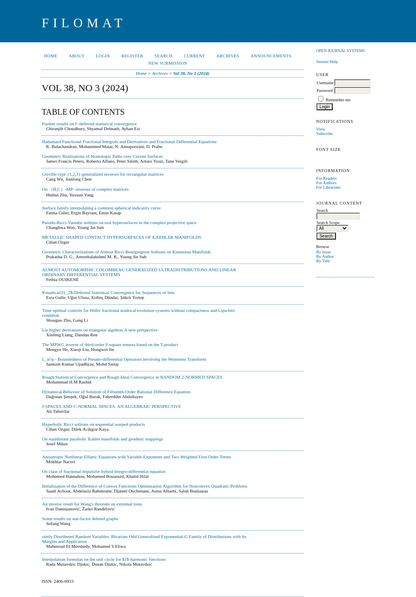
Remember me (338, 100)
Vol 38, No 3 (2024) (191, 73)
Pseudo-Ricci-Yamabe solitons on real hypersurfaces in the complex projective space (119, 222)
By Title (323, 261)
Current (194, 56)
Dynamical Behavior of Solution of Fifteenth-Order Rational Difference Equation (116, 391)
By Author (325, 256)
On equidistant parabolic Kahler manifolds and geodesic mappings (102, 438)
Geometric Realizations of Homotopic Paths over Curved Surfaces (102, 156)
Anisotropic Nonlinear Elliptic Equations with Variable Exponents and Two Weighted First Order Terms (136, 456)
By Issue (323, 252)
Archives (228, 56)
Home (51, 56)
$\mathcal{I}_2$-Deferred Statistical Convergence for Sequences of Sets (108, 292)
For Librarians (328, 187)
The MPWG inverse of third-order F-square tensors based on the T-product (110, 344)
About (76, 56)
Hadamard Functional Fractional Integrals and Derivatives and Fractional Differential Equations (129, 141)
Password (324, 90)
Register (132, 56)
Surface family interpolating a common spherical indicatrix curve (101, 207)
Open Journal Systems (340, 50)
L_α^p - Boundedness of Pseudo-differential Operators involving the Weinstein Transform (124, 359)
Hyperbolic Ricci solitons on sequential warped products (93, 424)
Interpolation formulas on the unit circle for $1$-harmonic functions (103, 559)
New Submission (167, 63)
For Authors (326, 183)
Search (164, 56)
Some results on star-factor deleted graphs (80, 518)
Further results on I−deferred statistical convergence (89, 123)
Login (103, 56)
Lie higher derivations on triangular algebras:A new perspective (100, 329)
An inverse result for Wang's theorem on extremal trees (92, 503)
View (320, 129)
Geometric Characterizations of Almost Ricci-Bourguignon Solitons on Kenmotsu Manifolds (126, 251)
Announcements (271, 56)
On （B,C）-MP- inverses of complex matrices (85, 189)
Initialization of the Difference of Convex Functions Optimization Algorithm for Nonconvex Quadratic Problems (144, 486)
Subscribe (324, 133)
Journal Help (327, 61)
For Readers (326, 178)
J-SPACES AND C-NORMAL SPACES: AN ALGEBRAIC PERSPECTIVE (111, 406)
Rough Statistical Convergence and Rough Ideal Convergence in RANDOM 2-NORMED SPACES (132, 377)
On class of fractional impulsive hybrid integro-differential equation (103, 471)
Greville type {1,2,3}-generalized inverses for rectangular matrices (102, 174)
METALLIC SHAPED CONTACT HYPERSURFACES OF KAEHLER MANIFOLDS (121, 237)
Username (325, 83)
